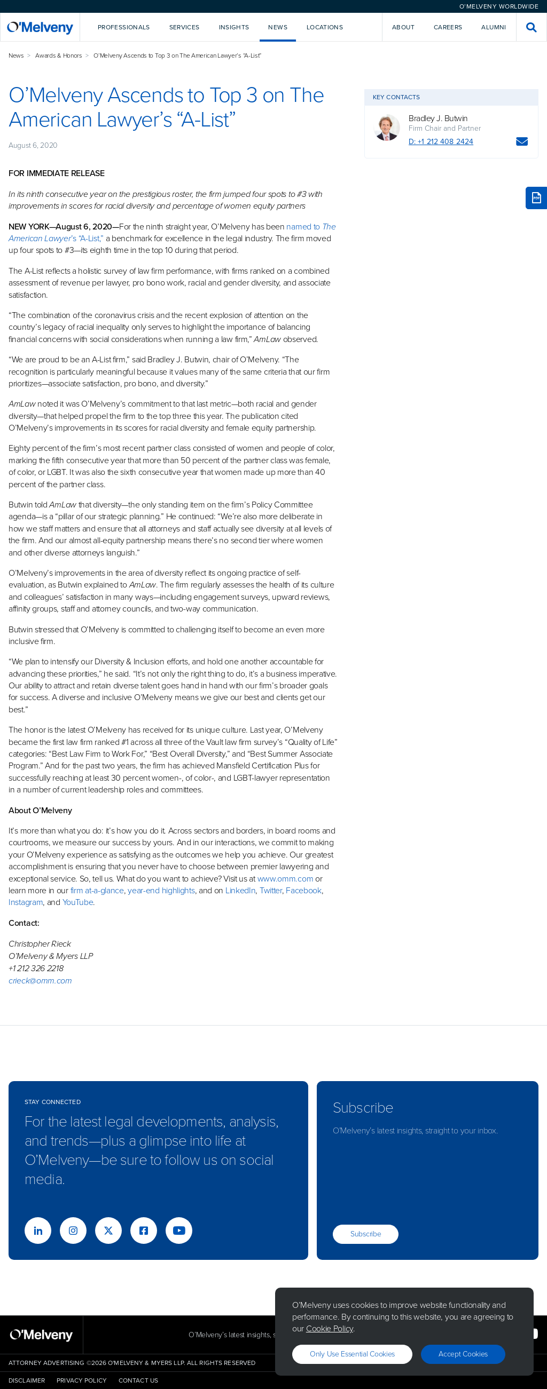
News (16, 55)
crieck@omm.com (40, 980)
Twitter (269, 890)
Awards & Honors (58, 55)
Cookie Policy (329, 1328)
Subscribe (365, 1234)
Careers (448, 27)
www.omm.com (285, 878)
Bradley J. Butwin (438, 118)
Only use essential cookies (352, 1354)
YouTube (77, 902)
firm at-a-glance (97, 890)
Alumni (493, 27)
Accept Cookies (463, 1354)
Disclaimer (27, 1380)
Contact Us (138, 1380)
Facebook (304, 890)
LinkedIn (240, 890)
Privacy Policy (82, 1380)
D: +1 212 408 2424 (441, 141)
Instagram (26, 902)
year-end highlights (161, 890)
